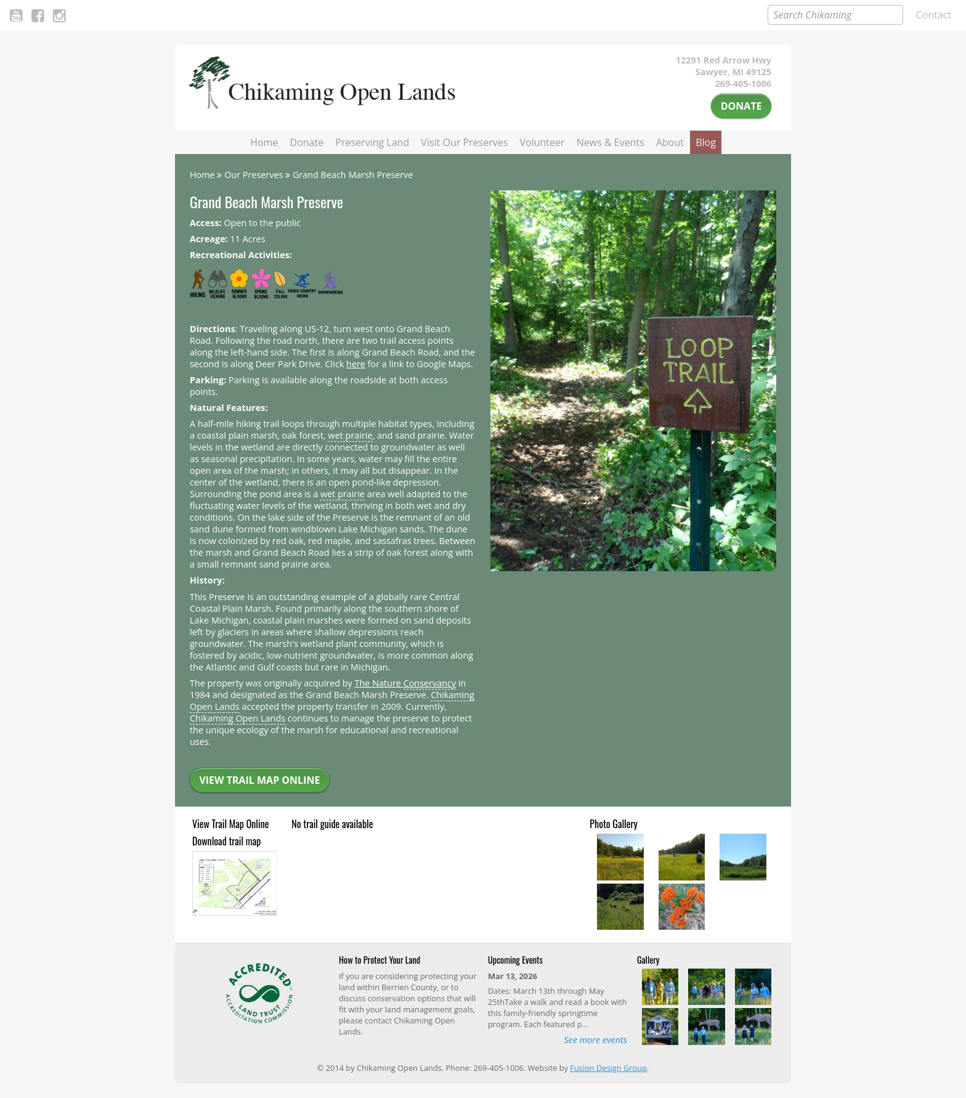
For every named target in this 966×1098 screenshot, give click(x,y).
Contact (933, 15)
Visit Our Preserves (464, 142)
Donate (741, 106)
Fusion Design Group (608, 1067)
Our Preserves (253, 175)
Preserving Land (372, 142)
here (355, 364)
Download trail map (226, 841)
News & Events (610, 142)
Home (264, 142)
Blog (706, 142)
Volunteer (542, 142)
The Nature (406, 683)
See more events (595, 1040)
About (670, 142)
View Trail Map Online (259, 780)
